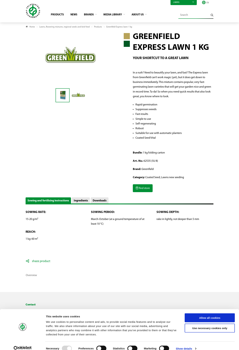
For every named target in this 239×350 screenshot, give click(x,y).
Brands (91, 15)
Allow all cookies (209, 312)
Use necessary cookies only (209, 322)
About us (143, 15)
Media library (116, 15)
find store (144, 188)
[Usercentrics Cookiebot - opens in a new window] (22, 343)
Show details (184, 343)
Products (58, 15)
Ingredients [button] (81, 201)
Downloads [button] (100, 201)
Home (32, 27)
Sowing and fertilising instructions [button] (48, 201)
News (75, 15)
